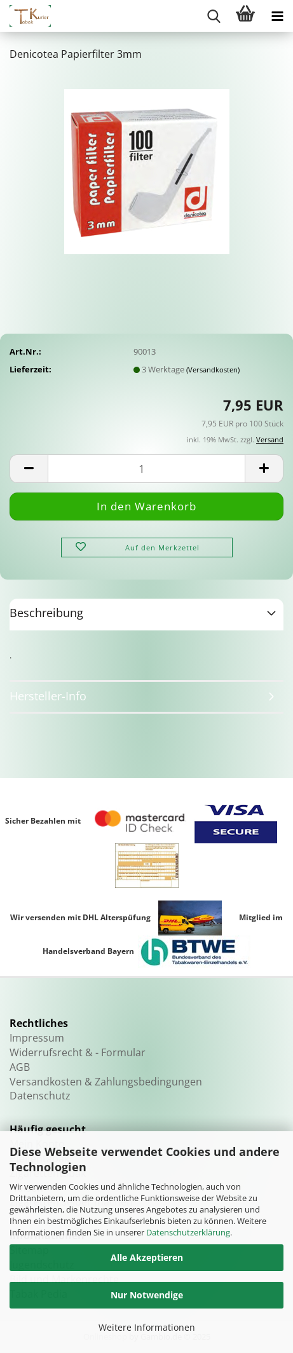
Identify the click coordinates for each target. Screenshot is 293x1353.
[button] (29, 468)
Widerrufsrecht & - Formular (78, 1052)
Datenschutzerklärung (188, 1232)
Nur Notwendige (147, 1295)
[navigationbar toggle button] (277, 16)
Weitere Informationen (147, 1327)
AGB (20, 1067)
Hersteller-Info (48, 696)
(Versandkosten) (213, 369)
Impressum (37, 1038)
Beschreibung (46, 612)
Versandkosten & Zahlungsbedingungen (106, 1082)
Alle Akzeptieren (147, 1257)
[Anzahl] (146, 468)
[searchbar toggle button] (213, 16)
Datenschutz (40, 1096)
